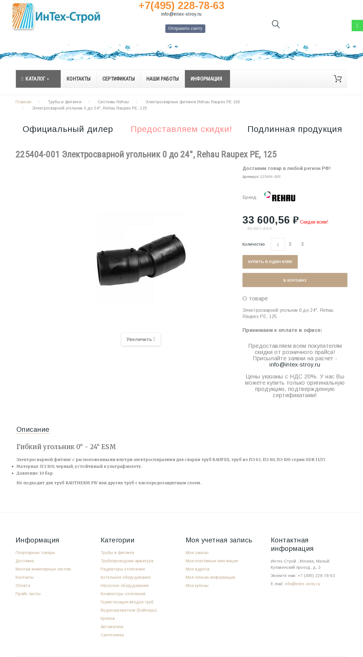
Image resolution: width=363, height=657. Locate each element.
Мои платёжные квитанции (212, 561)
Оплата (23, 585)
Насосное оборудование (125, 585)
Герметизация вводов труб (127, 602)
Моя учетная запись (219, 540)
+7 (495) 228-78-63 (316, 575)
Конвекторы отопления (123, 593)
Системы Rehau (113, 102)
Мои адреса (197, 569)
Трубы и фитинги (64, 102)
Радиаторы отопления (123, 569)
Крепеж (108, 618)
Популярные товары (35, 552)
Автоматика (112, 626)
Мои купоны (197, 585)
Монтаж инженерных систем (43, 569)
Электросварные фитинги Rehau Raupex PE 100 (192, 102)
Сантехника (112, 635)
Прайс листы (28, 593)
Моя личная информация (210, 577)
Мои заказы (197, 552)
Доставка (25, 561)
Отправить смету (185, 28)
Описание (33, 429)
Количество (253, 244)
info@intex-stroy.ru (181, 14)
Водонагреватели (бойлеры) (129, 610)
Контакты (25, 577)
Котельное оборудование (126, 577)
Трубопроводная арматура (127, 561)
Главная (23, 102)
